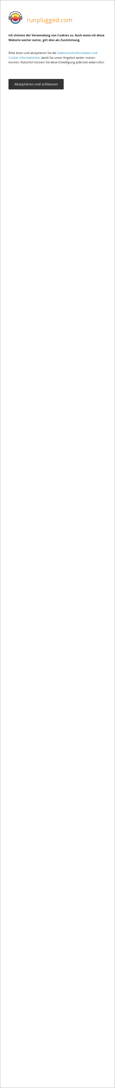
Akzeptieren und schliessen (36, 84)
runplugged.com (49, 20)
